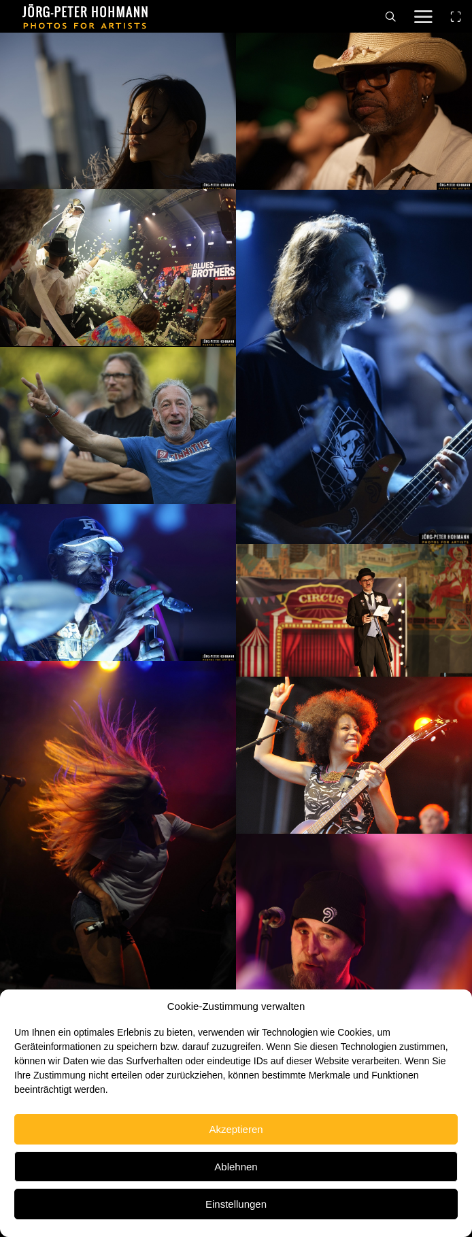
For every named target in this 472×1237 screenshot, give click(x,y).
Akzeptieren (236, 1129)
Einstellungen (236, 1204)
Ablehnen (235, 1166)
